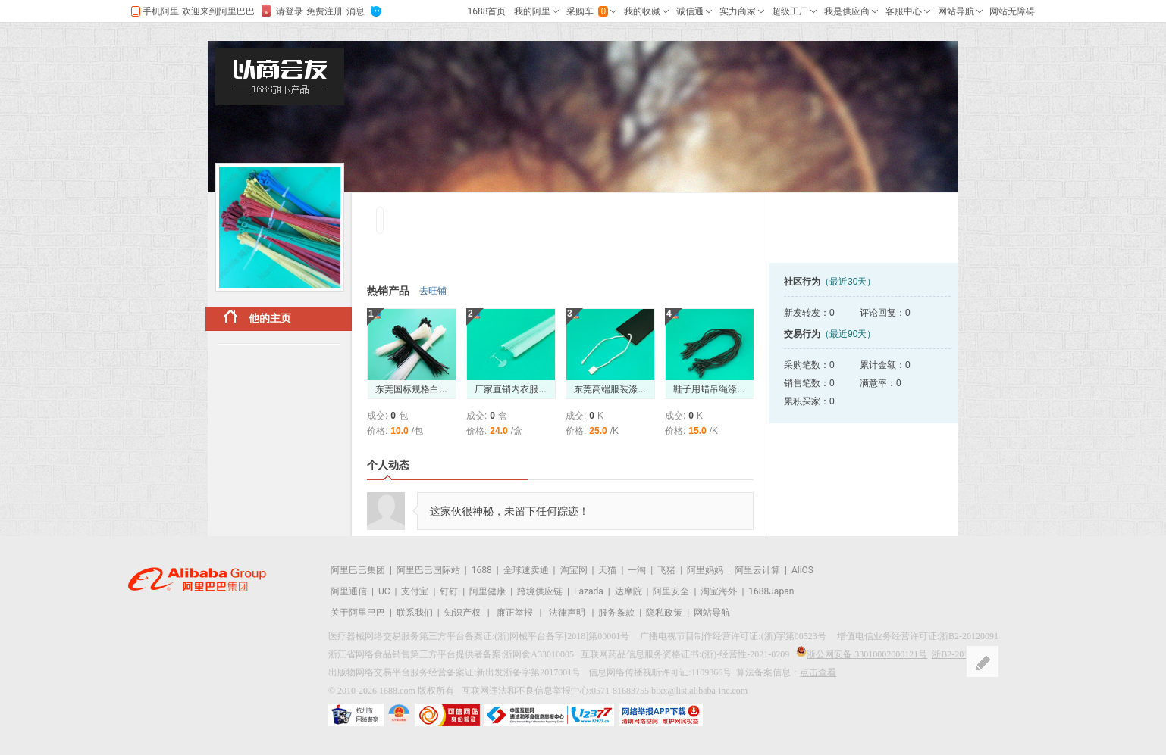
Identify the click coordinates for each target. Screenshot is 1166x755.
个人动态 (388, 465)
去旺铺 (433, 290)
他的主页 (257, 317)
